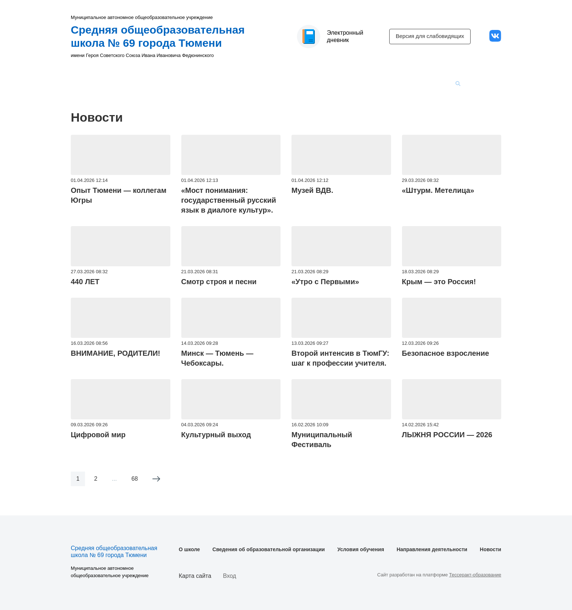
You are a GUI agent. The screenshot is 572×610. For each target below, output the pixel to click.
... (114, 479)
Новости (432, 83)
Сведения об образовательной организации (204, 83)
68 (134, 479)
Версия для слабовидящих (430, 36)
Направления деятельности (372, 83)
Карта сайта (195, 576)
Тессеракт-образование (475, 574)
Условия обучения (299, 83)
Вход (229, 576)
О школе (122, 83)
